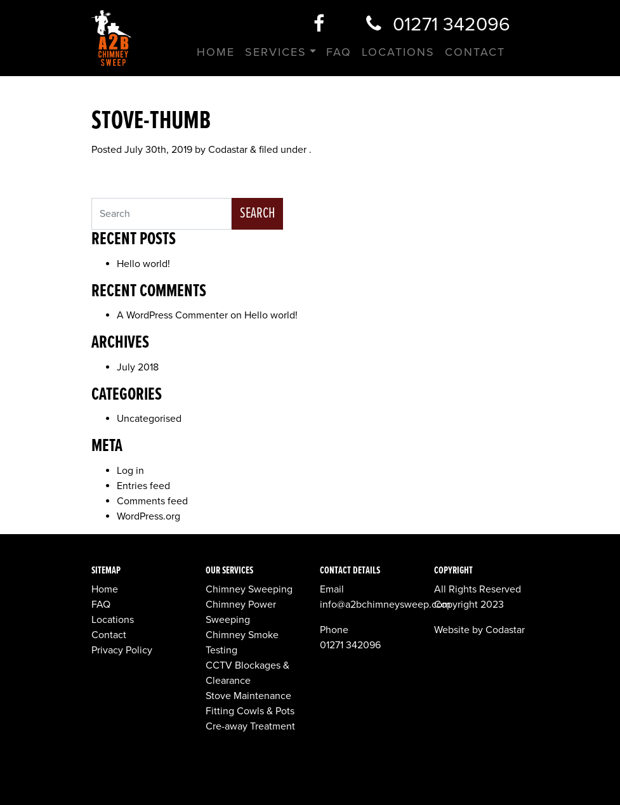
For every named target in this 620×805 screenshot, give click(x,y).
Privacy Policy (121, 650)
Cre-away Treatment (250, 726)
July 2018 (138, 367)
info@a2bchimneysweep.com (385, 604)
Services (276, 52)
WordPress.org (148, 516)
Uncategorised (149, 418)
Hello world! (143, 264)
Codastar (227, 149)
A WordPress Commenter (172, 315)
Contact (475, 52)
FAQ (339, 52)
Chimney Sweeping (249, 589)
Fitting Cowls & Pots (250, 711)
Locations (398, 52)
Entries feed (143, 486)
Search (257, 213)
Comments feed (152, 501)
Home (216, 52)
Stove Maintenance (248, 696)
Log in (130, 470)
